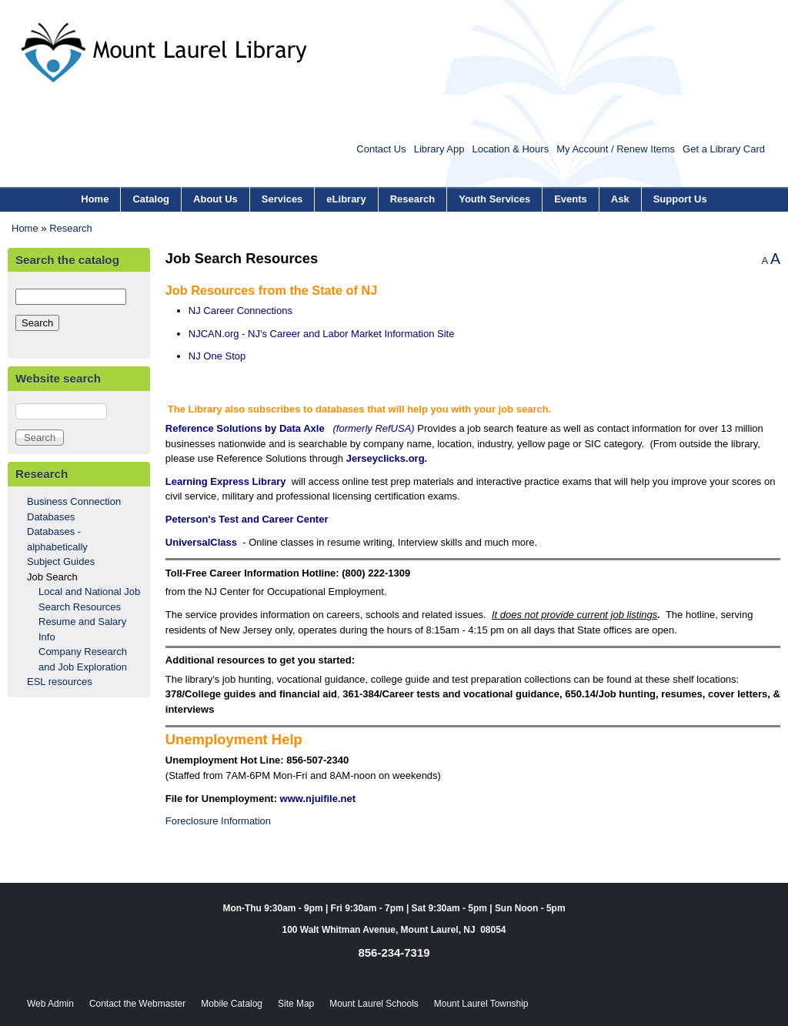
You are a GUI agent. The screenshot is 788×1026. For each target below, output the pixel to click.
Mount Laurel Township (481, 1003)
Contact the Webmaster (137, 1003)
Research (413, 199)
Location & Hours (510, 149)
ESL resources (59, 681)
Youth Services (494, 199)
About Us (215, 199)
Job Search (52, 577)
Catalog (150, 199)
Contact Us (381, 149)
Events (570, 199)
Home (95, 199)
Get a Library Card (724, 149)
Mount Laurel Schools (374, 1003)
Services (282, 199)
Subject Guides (61, 561)
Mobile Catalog (231, 1003)
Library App (439, 149)
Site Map (296, 1003)
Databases (51, 517)
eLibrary (346, 199)
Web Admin (50, 1003)
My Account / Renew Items (615, 149)
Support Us (680, 199)
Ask (620, 199)
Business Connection (74, 501)
